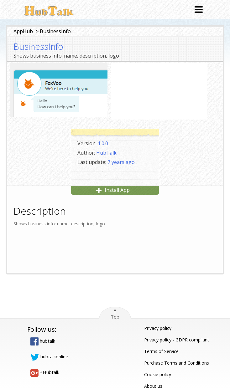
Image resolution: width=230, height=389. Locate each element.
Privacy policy (157, 328)
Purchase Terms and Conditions (176, 363)
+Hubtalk (44, 372)
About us (153, 386)
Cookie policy (157, 374)
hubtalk (42, 341)
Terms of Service (161, 351)
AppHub (23, 31)
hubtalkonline (49, 356)
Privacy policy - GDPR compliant (176, 340)
